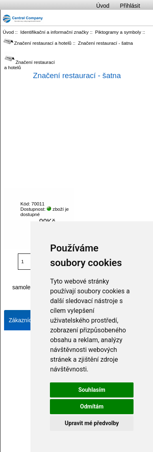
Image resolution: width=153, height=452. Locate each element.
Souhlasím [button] (92, 389)
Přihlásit (130, 5)
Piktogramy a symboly (118, 32)
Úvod (102, 5)
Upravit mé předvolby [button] (92, 423)
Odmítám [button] (91, 406)
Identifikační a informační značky (54, 32)
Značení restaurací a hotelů (37, 43)
